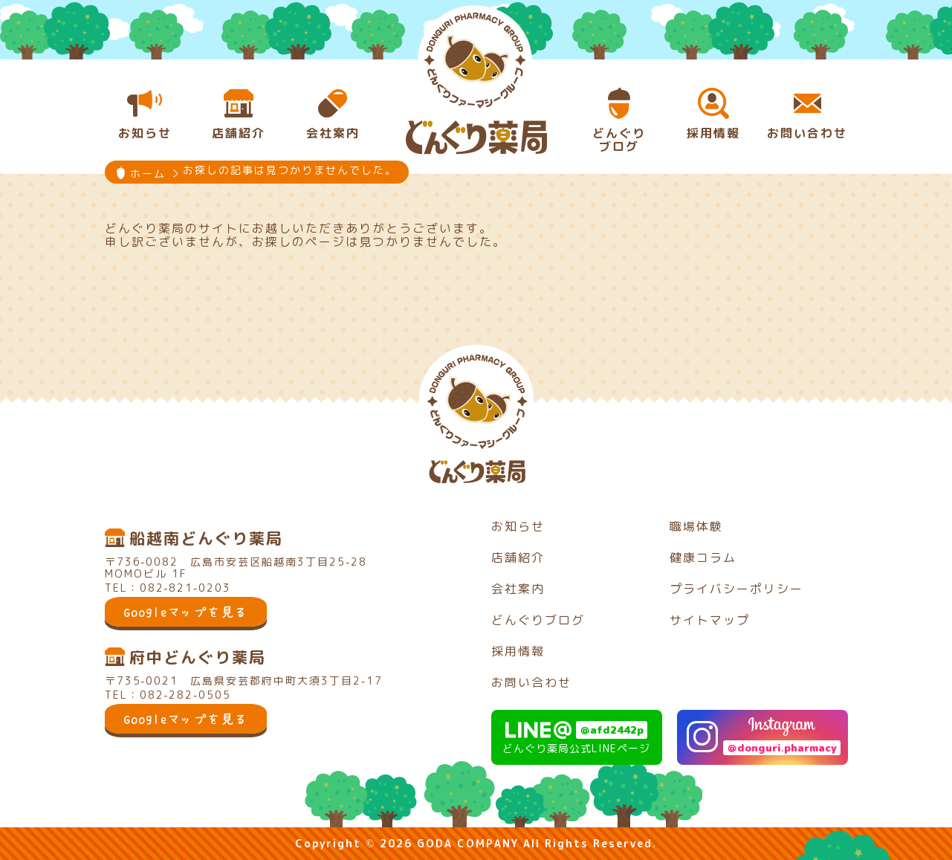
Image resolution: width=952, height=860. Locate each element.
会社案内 (518, 589)
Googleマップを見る (185, 612)
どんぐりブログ (538, 620)
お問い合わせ (531, 682)
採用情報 (518, 651)
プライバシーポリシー (736, 589)
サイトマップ (710, 620)
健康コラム (703, 557)
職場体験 (696, 526)
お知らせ (518, 526)
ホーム (148, 173)
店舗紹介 (518, 557)
